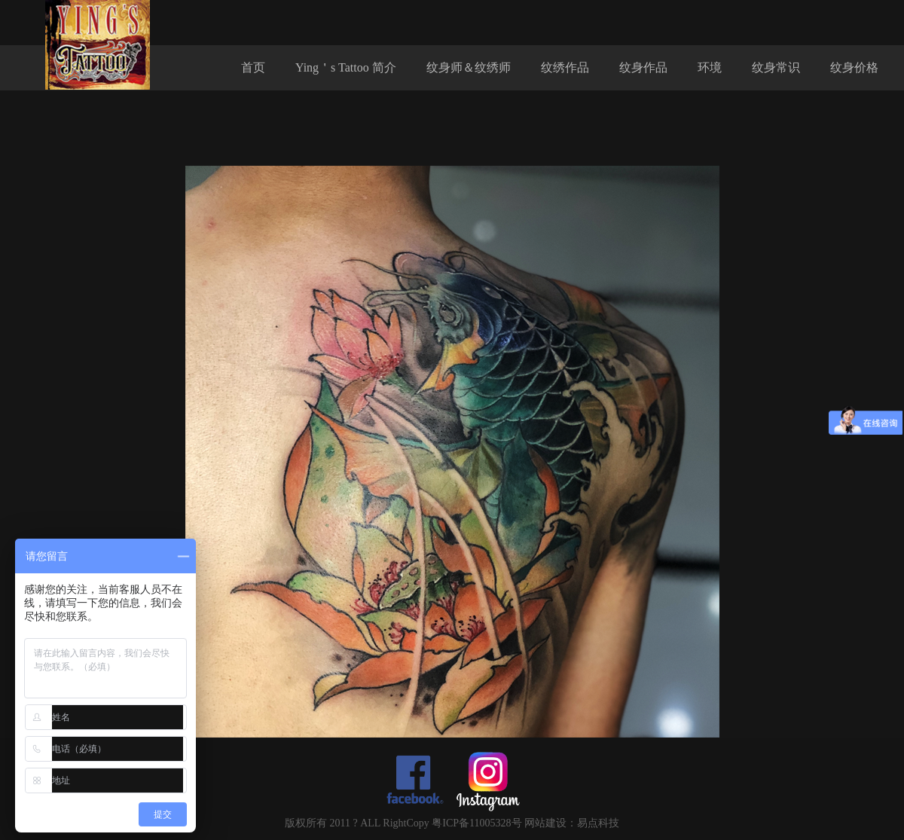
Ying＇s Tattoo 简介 (345, 67)
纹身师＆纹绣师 (468, 67)
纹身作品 (643, 67)
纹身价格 (854, 67)
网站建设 (545, 823)
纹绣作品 (565, 67)
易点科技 (598, 823)
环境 (710, 67)
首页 (253, 67)
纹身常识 (776, 67)
